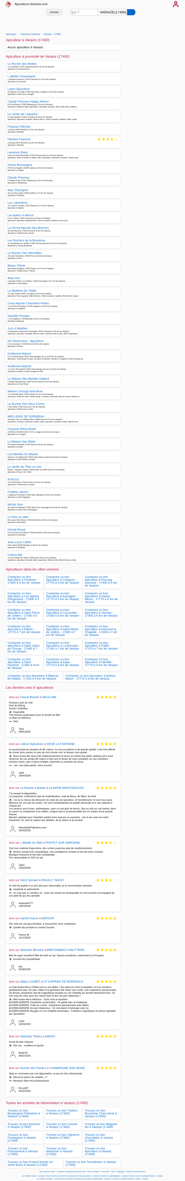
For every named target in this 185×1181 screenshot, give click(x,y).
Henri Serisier (29, 880)
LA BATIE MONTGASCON (66, 787)
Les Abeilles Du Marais (23, 454)
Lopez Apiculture (19, 89)
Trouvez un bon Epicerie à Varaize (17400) (24, 1125)
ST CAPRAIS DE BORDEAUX (63, 981)
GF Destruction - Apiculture (26, 341)
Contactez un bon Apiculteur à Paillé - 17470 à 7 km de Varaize (101, 645)
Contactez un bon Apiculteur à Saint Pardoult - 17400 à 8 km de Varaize (23, 663)
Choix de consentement (135, 1172)
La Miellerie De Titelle (22, 291)
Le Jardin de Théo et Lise (24, 467)
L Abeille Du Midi (31, 842)
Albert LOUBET (30, 981)
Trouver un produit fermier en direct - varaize (130, 1179)
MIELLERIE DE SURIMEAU (26, 416)
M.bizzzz (13, 479)
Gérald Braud (16, 529)
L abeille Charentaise (22, 76)
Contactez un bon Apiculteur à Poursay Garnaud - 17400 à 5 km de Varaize (101, 581)
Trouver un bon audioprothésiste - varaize (146, 1176)
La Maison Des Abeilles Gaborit (28, 379)
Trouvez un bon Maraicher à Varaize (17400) (59, 1151)
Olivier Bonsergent (20, 165)
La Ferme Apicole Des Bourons (28, 228)
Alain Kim (14, 278)
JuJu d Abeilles (17, 328)
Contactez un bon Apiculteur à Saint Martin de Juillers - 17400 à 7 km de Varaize (62, 631)
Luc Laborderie (17, 202)
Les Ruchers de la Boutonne (26, 240)
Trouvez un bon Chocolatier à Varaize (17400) (99, 1137)
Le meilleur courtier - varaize (48, 1179)
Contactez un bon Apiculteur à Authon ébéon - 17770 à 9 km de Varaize (90, 677)
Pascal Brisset (29, 697)
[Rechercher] (131, 12)
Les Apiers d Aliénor (21, 215)
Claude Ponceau (18, 177)
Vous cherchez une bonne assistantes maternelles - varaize (86, 1179)
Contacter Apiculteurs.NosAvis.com (71, 1172)
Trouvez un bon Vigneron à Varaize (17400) (62, 1136)
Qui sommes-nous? (47, 1172)
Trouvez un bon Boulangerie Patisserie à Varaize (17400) (24, 1113)
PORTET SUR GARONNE (63, 842)
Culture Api (15, 555)
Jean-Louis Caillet (19, 542)
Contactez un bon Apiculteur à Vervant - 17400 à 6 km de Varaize (101, 612)
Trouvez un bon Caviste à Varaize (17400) (62, 1125)
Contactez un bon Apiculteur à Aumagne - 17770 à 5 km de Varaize (62, 596)
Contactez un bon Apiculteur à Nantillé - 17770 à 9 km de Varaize (101, 662)
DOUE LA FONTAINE (61, 744)
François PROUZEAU (22, 429)
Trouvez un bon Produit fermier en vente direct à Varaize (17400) (30, 1163)
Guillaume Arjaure (19, 353)
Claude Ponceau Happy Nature (28, 101)
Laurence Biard (18, 152)
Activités (54, 12)
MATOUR (48, 918)
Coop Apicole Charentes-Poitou (28, 303)
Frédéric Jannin (18, 492)
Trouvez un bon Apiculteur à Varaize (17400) (98, 1151)
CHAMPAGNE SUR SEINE (67, 1068)
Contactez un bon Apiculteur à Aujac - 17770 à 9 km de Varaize (62, 662)
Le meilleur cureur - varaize (33, 1176)
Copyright (121, 1172)
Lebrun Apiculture (31, 744)
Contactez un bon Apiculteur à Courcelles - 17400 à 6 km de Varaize (62, 612)
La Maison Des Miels (21, 441)
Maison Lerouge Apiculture (25, 391)
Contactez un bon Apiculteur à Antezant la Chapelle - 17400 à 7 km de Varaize (101, 631)
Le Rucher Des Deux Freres (26, 404)
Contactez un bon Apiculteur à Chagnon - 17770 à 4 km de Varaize (62, 579)
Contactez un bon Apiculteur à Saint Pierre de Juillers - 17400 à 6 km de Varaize (24, 614)
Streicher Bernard (31, 949)
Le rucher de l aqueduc (23, 114)
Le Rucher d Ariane (33, 787)
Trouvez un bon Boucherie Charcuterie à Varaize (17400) (101, 1113)
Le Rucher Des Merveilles (25, 253)
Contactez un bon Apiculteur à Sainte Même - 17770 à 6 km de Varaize (101, 598)
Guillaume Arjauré (19, 366)
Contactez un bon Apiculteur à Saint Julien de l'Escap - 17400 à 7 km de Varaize (24, 647)
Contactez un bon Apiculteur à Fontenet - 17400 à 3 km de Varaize (24, 579)
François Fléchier (19, 126)
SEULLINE (49, 697)
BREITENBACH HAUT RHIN (65, 949)
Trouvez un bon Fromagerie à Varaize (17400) (22, 1137)
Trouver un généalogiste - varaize (113, 1176)
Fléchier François (19, 139)
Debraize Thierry (31, 1036)
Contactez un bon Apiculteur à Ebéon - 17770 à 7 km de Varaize (24, 629)
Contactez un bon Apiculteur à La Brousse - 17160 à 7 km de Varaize (63, 645)
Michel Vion (15, 504)
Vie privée (105, 1172)
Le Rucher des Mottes (22, 64)
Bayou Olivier (16, 265)
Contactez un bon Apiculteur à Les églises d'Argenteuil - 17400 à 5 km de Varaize (23, 598)
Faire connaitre (93, 1172)
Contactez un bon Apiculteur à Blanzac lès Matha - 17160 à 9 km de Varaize (33, 677)
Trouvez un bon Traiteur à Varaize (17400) (62, 1112)
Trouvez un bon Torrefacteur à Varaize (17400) (90, 1163)
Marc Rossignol (18, 190)
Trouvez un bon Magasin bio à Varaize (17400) (101, 1125)
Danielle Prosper (19, 316)
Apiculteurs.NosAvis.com (31, 4)
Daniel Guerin (29, 918)
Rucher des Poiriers (33, 1068)
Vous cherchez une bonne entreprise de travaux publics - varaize (72, 1176)
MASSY (50, 1036)
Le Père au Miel (18, 517)
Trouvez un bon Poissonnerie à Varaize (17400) (23, 1151)
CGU (113, 1172)
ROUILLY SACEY (53, 880)
